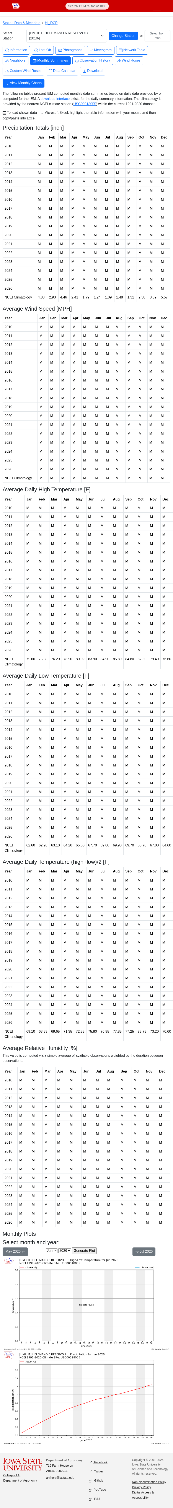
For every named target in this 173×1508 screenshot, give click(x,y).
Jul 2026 (144, 1252)
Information (16, 50)
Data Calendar (62, 71)
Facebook (98, 1462)
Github (96, 1481)
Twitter (96, 1471)
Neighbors (15, 61)
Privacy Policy (141, 1487)
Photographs (70, 50)
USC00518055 (84, 104)
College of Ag (12, 1475)
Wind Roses (129, 61)
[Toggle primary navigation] (157, 6)
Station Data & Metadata (21, 23)
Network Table (132, 50)
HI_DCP (51, 23)
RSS (94, 1499)
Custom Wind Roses (23, 71)
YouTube (97, 1490)
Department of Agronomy (20, 1480)
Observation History (92, 61)
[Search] (87, 6)
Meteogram (101, 50)
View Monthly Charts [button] (23, 83)
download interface (55, 99)
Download (93, 71)
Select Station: (8, 35)
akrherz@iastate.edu (60, 1477)
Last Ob (42, 50)
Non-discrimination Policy (149, 1482)
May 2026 (15, 1252)
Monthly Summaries (50, 61)
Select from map (157, 36)
